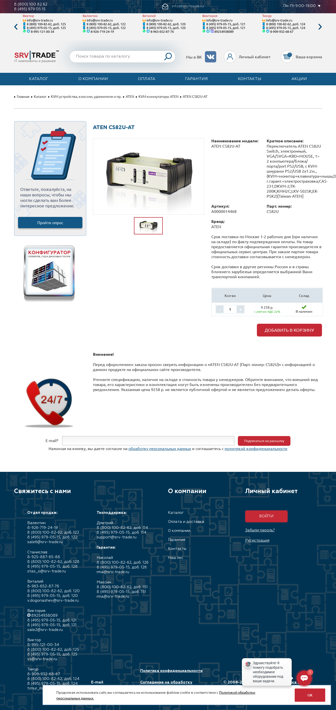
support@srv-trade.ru (116, 537)
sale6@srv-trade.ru (45, 542)
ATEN (130, 96)
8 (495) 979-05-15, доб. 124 (285, 28)
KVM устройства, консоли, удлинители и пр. (86, 96)
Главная (23, 96)
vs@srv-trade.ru (42, 659)
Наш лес (175, 558)
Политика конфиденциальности (171, 671)
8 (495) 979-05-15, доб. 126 (122, 567)
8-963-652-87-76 (162, 31)
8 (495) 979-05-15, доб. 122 (106, 28)
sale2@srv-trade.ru (45, 630)
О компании (93, 79)
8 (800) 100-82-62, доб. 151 (122, 587)
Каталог (38, 79)
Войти (266, 516)
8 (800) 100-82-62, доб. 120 (166, 24)
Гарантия (196, 79)
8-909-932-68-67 (281, 31)
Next (320, 27)
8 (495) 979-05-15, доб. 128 (52, 566)
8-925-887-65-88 (43, 557)
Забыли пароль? (260, 530)
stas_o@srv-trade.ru (46, 571)
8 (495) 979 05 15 (30, 9)
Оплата (146, 79)
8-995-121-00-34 (42, 31)
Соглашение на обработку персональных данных (166, 684)
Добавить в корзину (289, 329)
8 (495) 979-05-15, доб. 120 (166, 28)
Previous (16, 27)
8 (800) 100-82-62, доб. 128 (53, 562)
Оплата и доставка (186, 522)
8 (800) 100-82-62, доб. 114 (122, 528)
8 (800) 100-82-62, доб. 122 (106, 24)
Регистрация (257, 540)
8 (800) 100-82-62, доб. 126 (122, 562)
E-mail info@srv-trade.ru (108, 684)
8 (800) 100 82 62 (30, 4)
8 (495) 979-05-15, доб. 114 (121, 532)
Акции (299, 79)
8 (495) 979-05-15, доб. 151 (121, 592)
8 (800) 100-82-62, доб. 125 (46, 24)
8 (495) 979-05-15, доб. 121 (225, 24)
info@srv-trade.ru (40, 20)
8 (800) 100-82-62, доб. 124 (285, 24)
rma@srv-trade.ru (113, 572)
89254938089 (224, 31)
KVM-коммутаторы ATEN (158, 96)
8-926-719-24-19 (102, 31)
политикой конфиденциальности (256, 448)
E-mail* (52, 440)
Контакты (249, 79)
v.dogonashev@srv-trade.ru (53, 600)
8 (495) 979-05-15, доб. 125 (46, 28)
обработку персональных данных (159, 448)
